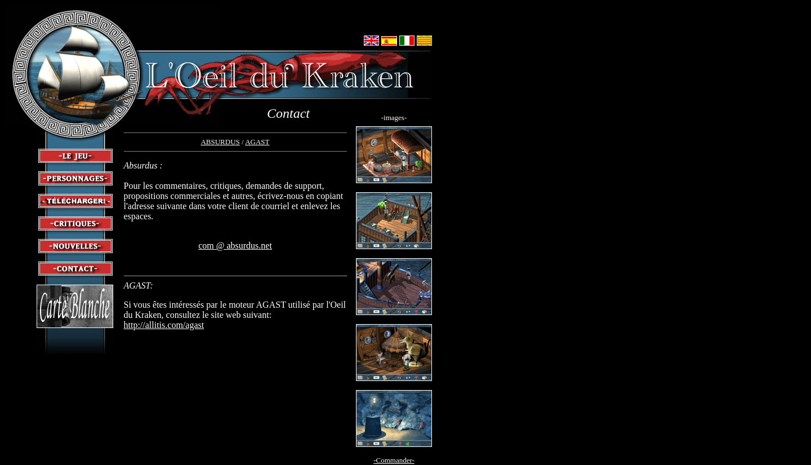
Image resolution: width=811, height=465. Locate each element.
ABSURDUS (219, 142)
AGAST (257, 142)
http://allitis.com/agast (164, 325)
